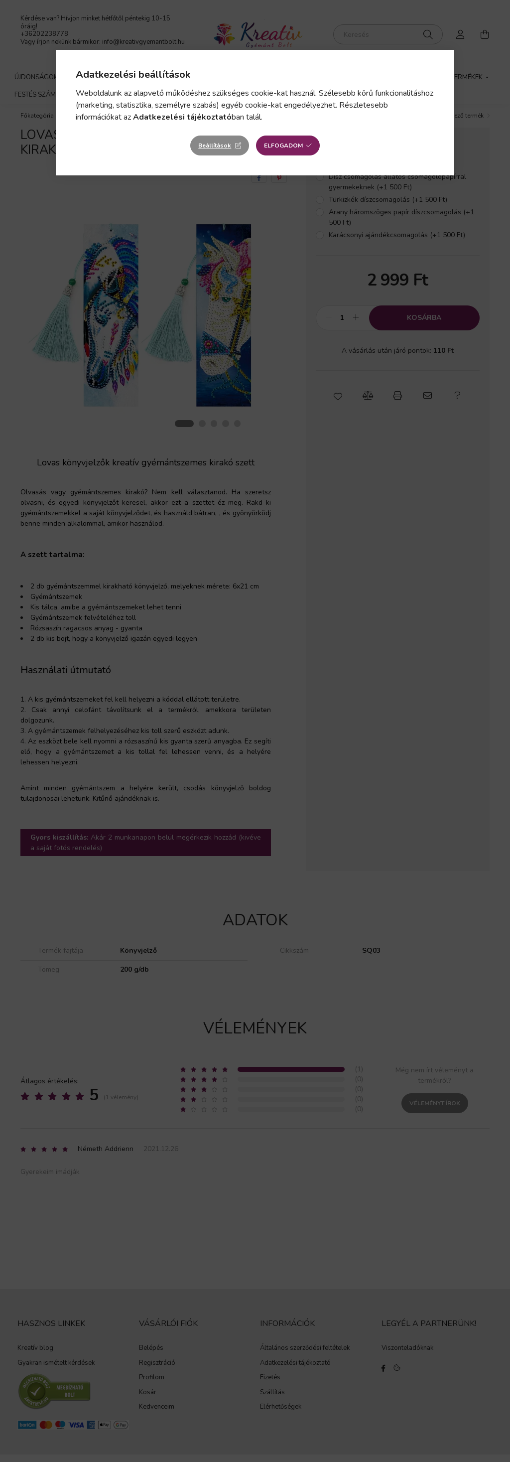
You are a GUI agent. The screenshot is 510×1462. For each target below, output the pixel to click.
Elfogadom (283, 145)
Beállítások (214, 145)
